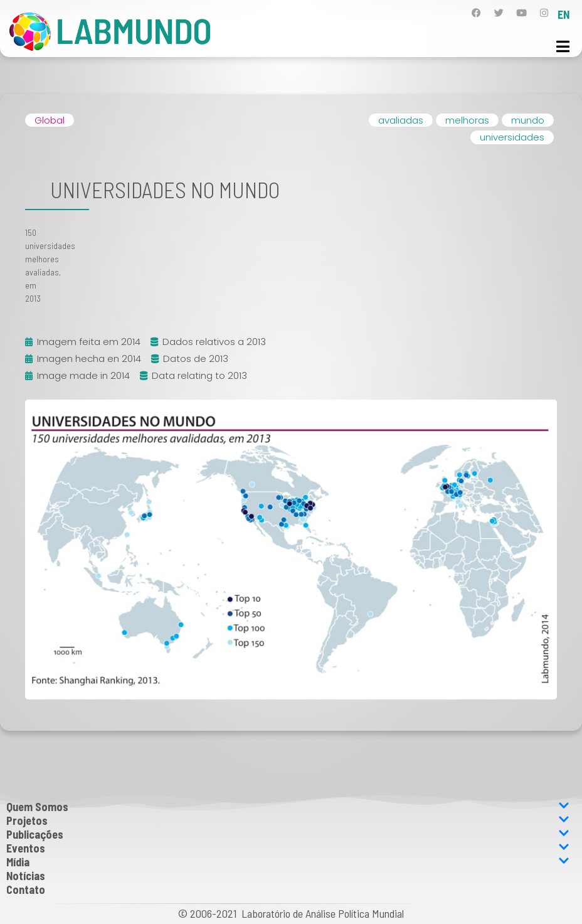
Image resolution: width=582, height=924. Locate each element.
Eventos (287, 848)
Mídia (287, 862)
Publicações (287, 834)
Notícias (25, 876)
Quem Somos (287, 807)
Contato (25, 889)
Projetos (287, 820)
